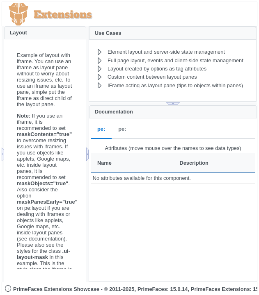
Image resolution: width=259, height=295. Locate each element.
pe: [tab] (101, 129)
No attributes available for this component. (142, 178)
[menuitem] (161, 52)
